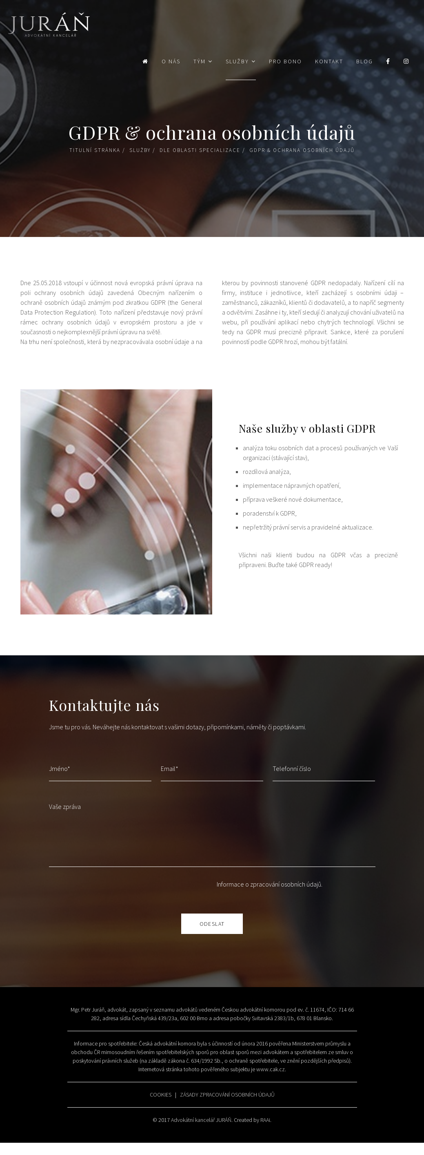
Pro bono (285, 61)
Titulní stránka (94, 150)
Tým (199, 61)
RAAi (265, 1120)
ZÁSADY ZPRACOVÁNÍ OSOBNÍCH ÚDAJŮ (227, 1094)
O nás (171, 61)
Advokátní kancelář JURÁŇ (201, 1120)
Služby (237, 61)
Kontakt (329, 61)
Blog (364, 61)
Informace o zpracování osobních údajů (269, 884)
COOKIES (160, 1094)
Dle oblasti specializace (200, 150)
